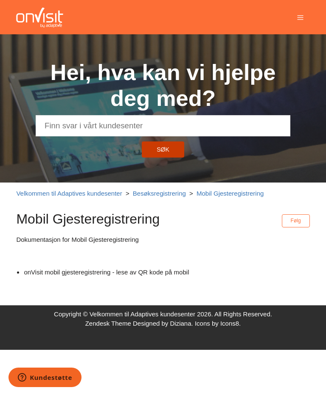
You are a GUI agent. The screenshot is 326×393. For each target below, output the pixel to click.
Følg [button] (296, 221)
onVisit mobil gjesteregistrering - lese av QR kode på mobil (106, 272)
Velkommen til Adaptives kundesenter (69, 193)
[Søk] (163, 125)
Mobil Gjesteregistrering (230, 193)
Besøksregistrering (159, 193)
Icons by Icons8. (218, 323)
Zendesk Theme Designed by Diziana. (140, 323)
